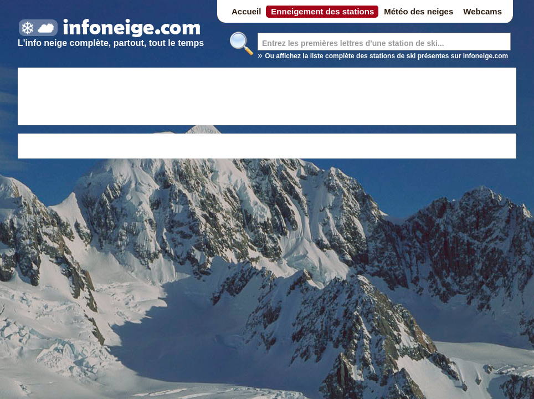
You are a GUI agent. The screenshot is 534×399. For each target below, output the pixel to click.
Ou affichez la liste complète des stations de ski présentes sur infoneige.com (386, 56)
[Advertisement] (267, 98)
